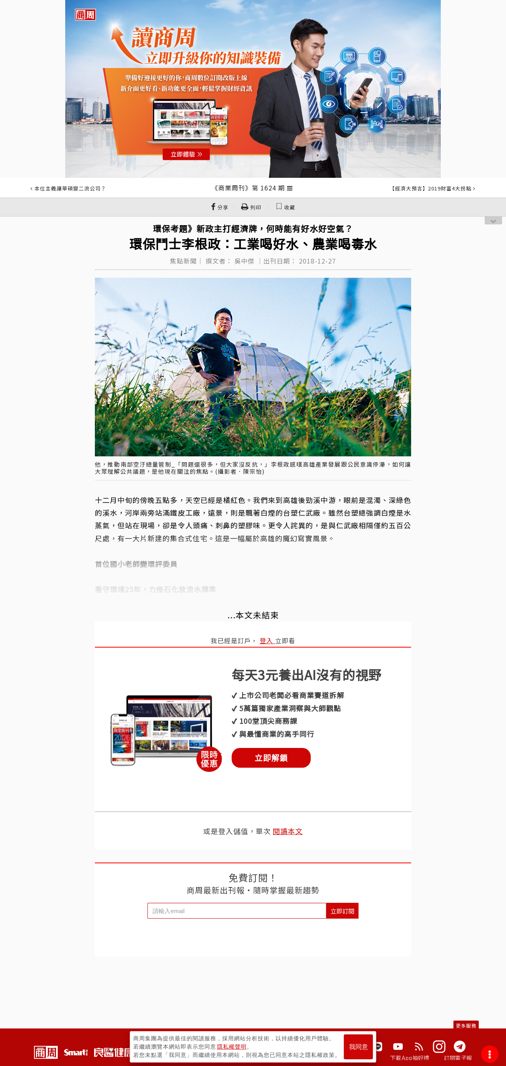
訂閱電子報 (458, 1058)
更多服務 (466, 1025)
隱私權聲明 (232, 1046)
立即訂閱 (342, 911)
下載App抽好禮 (409, 1058)
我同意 (358, 1046)
